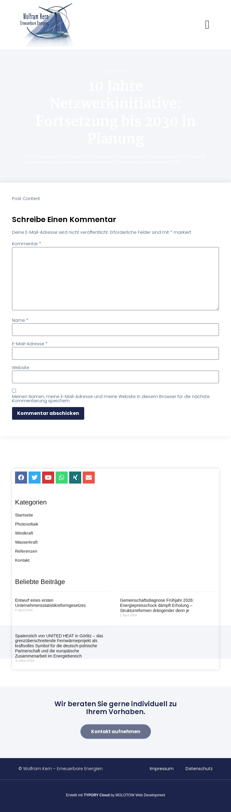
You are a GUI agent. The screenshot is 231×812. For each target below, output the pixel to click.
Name (20, 320)
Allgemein (116, 70)
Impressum (162, 769)
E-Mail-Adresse (30, 344)
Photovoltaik (26, 606)
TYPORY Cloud (97, 795)
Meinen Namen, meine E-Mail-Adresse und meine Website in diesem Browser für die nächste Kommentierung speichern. (111, 398)
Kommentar (26, 244)
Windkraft (24, 615)
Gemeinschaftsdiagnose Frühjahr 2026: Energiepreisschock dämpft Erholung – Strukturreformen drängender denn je (157, 687)
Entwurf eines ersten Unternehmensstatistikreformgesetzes (50, 685)
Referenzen (26, 633)
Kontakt (22, 642)
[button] (207, 25)
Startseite (24, 596)
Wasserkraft (26, 624)
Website (20, 367)
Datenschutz (199, 769)
